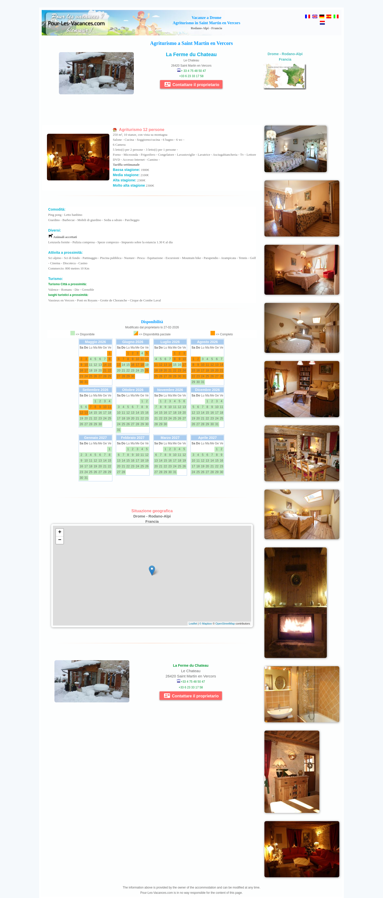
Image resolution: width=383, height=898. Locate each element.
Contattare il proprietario (192, 84)
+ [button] (59, 532)
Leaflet (193, 623)
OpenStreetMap (225, 623)
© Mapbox (205, 623)
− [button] (59, 540)
